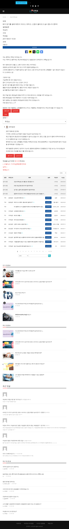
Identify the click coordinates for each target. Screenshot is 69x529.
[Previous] (28, 2)
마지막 (50, 251)
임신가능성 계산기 (20, 292)
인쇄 (5, 114)
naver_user (7, 483)
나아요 (5, 491)
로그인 (17, 161)
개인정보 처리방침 (29, 523)
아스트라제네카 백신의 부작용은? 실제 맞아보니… (29, 303)
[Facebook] (30, 6)
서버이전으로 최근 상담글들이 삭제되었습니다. (16, 489)
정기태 (43, 425)
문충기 (43, 412)
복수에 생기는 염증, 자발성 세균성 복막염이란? (28, 353)
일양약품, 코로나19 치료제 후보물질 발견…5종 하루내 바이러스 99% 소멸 (23, 474)
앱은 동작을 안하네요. (9, 481)
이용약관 (18, 523)
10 (42, 251)
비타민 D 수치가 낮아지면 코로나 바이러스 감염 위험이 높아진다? (33, 282)
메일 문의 (50, 523)
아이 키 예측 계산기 (8, 453)
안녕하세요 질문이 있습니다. (11, 496)
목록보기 (6, 170)
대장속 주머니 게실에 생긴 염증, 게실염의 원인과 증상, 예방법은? (21, 425)
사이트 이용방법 (40, 523)
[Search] (65, 11)
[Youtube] (33, 6)
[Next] (30, 2)
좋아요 (6, 111)
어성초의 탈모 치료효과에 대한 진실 (13, 440)
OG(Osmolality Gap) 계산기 (23, 314)
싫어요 (15, 111)
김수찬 (5, 469)
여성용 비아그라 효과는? (10, 511)
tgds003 (6, 498)
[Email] (35, 6)
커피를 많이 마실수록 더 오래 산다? (25, 271)
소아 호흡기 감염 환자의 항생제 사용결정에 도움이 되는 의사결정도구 (22, 504)
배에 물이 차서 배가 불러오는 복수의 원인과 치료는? (29, 364)
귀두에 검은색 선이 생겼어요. (11, 466)
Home (4, 17)
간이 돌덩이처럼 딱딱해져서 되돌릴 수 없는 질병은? (29, 375)
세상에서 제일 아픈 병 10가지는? (12, 399)
